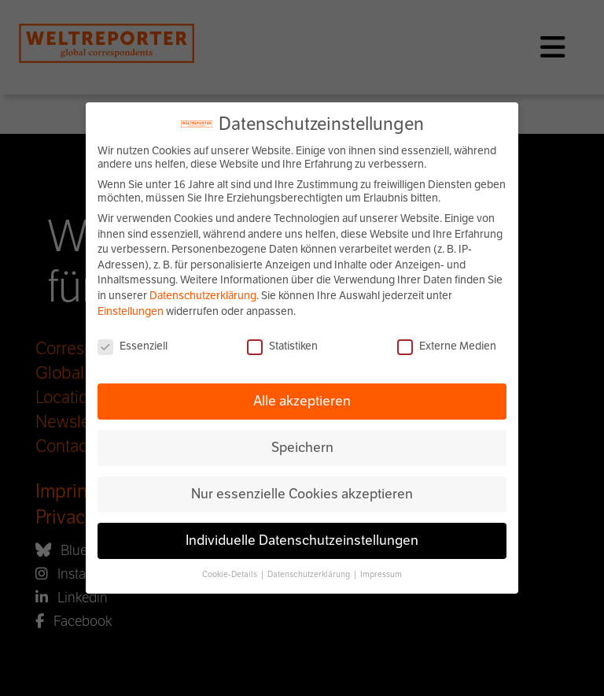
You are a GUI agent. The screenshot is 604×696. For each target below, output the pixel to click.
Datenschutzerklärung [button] (309, 574)
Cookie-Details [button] (230, 574)
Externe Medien (446, 346)
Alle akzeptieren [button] (302, 400)
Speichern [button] (302, 447)
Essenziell (133, 346)
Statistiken (282, 346)
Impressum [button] (381, 574)
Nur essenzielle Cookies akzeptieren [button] (302, 493)
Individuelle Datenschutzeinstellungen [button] (302, 540)
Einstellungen (131, 311)
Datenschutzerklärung (202, 295)
